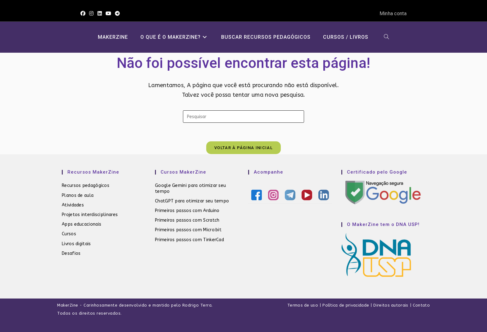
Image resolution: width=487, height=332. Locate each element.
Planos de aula (77, 195)
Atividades (73, 205)
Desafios (71, 253)
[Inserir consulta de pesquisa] (243, 116)
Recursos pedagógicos (85, 185)
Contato (421, 305)
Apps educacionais (81, 224)
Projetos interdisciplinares (90, 214)
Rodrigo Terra (197, 305)
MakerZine (67, 305)
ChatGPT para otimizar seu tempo (192, 201)
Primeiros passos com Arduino (187, 210)
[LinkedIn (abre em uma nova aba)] (100, 14)
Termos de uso (302, 305)
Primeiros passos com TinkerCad (189, 239)
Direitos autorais (390, 305)
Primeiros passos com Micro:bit (188, 229)
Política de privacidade (345, 305)
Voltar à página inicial (243, 147)
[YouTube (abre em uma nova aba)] (108, 14)
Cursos (69, 234)
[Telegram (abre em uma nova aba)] (117, 14)
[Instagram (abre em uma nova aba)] (91, 14)
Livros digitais (76, 243)
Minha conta (393, 13)
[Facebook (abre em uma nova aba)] (83, 14)
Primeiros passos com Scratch (187, 220)
